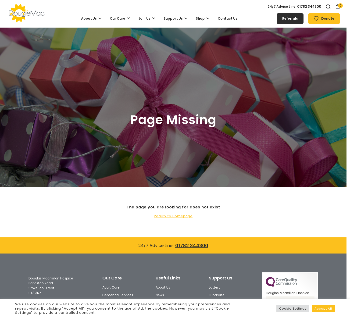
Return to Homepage (173, 216)
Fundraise (217, 295)
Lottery (214, 287)
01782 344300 (309, 6)
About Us (163, 287)
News (160, 295)
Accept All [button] (323, 308)
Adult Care (111, 287)
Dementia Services (117, 295)
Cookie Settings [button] (293, 308)
